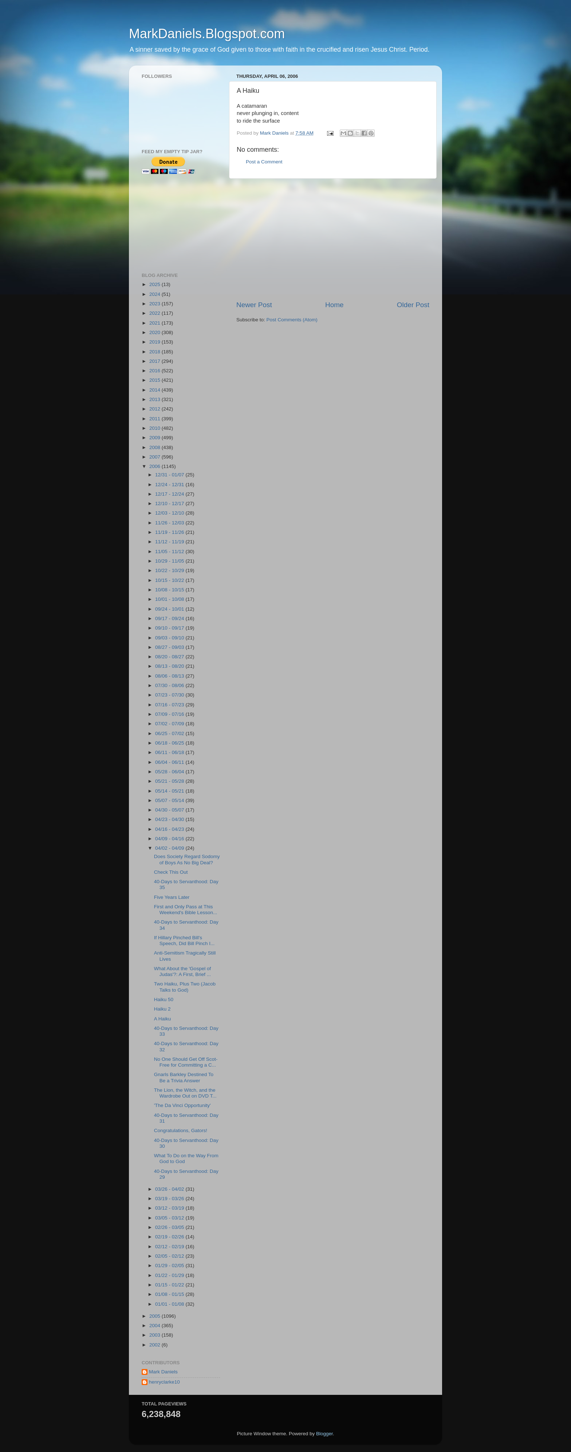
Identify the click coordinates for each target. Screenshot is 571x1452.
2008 (155, 447)
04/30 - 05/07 (170, 810)
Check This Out (171, 872)
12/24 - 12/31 (170, 484)
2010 (155, 428)
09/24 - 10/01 (170, 609)
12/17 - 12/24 (170, 494)
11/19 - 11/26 (170, 532)
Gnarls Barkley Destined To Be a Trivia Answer (183, 1077)
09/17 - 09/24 (170, 618)
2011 (155, 418)
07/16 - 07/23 (170, 704)
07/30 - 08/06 (170, 685)
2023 (155, 303)
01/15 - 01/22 (170, 1285)
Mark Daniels (163, 1371)
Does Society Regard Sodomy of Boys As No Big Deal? (187, 859)
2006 (155, 466)
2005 (155, 1316)
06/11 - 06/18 (170, 752)
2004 (155, 1325)
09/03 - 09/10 (170, 637)
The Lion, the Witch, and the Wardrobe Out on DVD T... (185, 1093)
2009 (155, 437)
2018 (155, 351)
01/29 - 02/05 (170, 1265)
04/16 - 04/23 (170, 829)
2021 (155, 323)
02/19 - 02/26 (170, 1236)
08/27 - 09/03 (170, 647)
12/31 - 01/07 (170, 474)
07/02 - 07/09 (170, 723)
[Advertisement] (332, 239)
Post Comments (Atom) (292, 319)
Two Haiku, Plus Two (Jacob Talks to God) (185, 986)
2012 (155, 409)
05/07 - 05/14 (170, 800)
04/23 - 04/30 (170, 819)
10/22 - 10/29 (170, 570)
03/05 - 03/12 (170, 1218)
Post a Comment (264, 161)
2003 (155, 1335)
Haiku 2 (162, 1009)
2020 (155, 332)
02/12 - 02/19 (170, 1246)
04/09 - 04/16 (170, 838)
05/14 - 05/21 (170, 791)
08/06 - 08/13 (170, 676)
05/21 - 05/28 (170, 781)
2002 (155, 1345)
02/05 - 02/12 (170, 1256)
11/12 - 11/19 (170, 541)
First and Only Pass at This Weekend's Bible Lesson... (185, 909)
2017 (155, 361)
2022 (155, 313)
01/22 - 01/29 (170, 1275)
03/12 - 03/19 (170, 1208)
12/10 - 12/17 (170, 503)
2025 (155, 284)
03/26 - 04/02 (170, 1189)
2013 (155, 399)
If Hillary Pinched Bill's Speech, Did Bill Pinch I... (184, 940)
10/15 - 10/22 (170, 580)
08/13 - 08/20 (170, 666)
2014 (155, 390)
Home (334, 305)
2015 (155, 380)
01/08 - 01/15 (170, 1294)
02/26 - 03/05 (170, 1227)
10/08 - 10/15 (170, 589)
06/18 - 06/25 (170, 743)
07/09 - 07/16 (170, 714)
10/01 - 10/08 (170, 599)
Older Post (413, 305)
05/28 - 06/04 (170, 771)
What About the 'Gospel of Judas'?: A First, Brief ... (182, 971)
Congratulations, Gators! (180, 1130)
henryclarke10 (164, 1382)
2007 (155, 457)
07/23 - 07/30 (170, 695)
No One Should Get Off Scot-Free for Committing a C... (186, 1062)
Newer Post (254, 305)
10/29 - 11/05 (170, 561)
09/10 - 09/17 (170, 628)
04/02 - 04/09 (170, 848)
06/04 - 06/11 (170, 762)
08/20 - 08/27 (170, 656)
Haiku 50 (163, 999)
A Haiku (162, 1018)
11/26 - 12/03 (170, 522)
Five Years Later (172, 897)
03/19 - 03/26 (170, 1198)
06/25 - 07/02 (170, 733)
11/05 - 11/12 (170, 551)
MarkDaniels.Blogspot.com (207, 33)
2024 (155, 294)
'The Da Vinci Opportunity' (182, 1105)
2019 (155, 342)
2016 (155, 370)
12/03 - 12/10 (170, 513)
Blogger (324, 1433)
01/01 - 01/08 (170, 1304)
